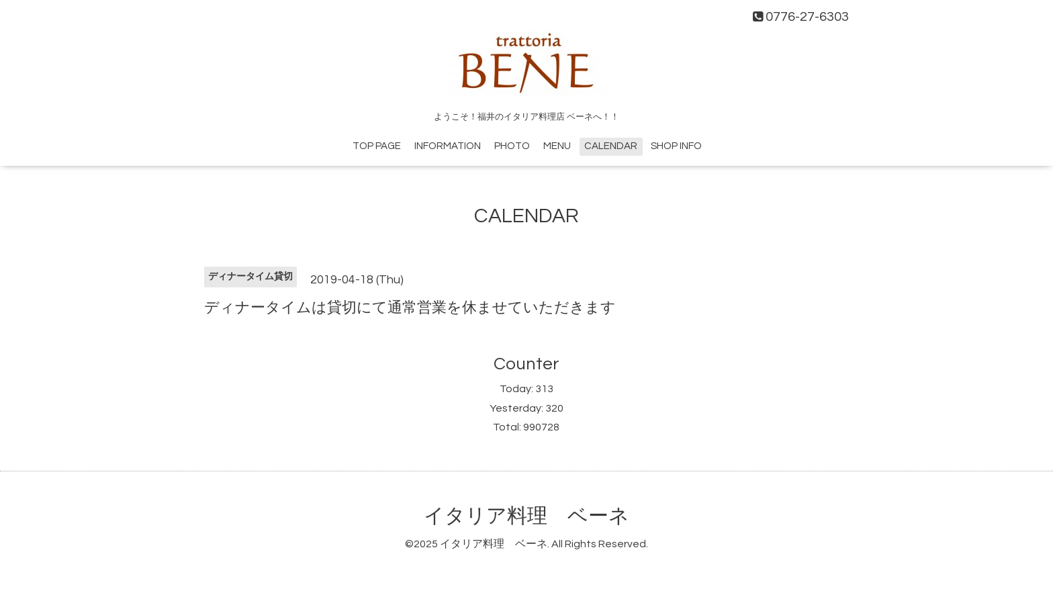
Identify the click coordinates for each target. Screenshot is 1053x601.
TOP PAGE (377, 146)
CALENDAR (610, 146)
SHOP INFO (676, 146)
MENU (557, 146)
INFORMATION (447, 146)
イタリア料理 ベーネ (526, 516)
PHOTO (512, 146)
